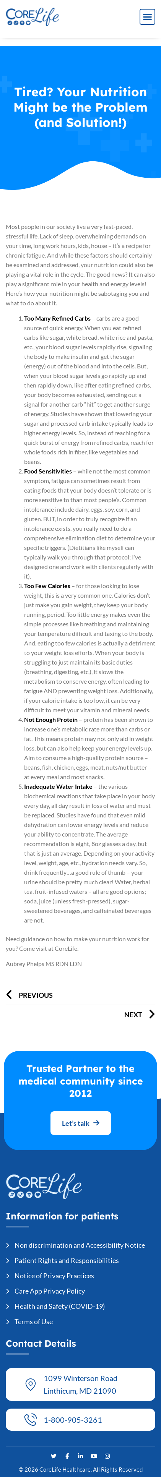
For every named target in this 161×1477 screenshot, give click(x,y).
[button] (148, 17)
